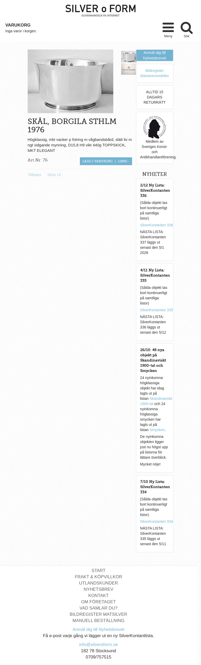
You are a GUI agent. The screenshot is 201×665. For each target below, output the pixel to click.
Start (98, 570)
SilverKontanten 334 (156, 521)
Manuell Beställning (99, 620)
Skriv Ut (54, 174)
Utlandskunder (98, 583)
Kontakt (98, 595)
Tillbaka (34, 174)
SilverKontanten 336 (156, 225)
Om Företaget (98, 601)
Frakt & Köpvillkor (98, 576)
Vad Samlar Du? (98, 608)
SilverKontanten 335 (156, 310)
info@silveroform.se (98, 644)
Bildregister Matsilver (98, 614)
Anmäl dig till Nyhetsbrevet (99, 629)
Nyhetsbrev (98, 589)
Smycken (157, 430)
